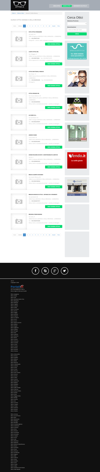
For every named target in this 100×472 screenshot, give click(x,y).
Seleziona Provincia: (73, 21)
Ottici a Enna (14, 429)
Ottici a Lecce (14, 437)
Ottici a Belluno (14, 359)
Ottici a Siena (14, 459)
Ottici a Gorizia (14, 374)
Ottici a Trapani (14, 404)
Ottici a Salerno (14, 457)
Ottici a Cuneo (14, 369)
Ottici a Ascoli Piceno (15, 415)
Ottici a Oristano (14, 447)
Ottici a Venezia (14, 407)
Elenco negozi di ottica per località (19, 291)
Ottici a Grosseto (15, 434)
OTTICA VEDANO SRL (34, 93)
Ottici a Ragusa (14, 454)
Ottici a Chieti (14, 307)
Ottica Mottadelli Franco (36, 71)
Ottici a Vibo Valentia (15, 469)
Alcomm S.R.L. (32, 115)
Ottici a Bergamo (15, 301)
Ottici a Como (14, 367)
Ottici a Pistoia (14, 392)
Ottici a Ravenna (14, 336)
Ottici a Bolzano (14, 302)
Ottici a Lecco (14, 319)
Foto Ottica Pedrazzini (35, 32)
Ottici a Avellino (14, 357)
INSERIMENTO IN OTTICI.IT (80, 6)
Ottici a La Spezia (15, 317)
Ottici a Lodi (13, 439)
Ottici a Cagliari (14, 304)
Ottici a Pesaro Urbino (16, 391)
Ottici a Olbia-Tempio (15, 387)
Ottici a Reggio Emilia (16, 396)
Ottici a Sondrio (14, 461)
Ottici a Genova (14, 314)
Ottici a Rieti (13, 456)
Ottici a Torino (14, 344)
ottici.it (12, 281)
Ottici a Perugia (14, 331)
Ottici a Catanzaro (15, 425)
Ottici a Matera (14, 382)
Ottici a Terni (14, 462)
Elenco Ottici (20, 13)
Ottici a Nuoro (14, 446)
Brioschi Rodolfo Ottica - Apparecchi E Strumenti (43, 194)
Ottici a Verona (14, 409)
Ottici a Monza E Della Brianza (18, 444)
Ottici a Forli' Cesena (15, 372)
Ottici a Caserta (14, 306)
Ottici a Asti (13, 297)
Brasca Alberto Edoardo (36, 174)
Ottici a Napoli (14, 326)
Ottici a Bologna (14, 420)
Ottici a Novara (14, 386)
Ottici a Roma (14, 337)
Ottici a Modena (14, 384)
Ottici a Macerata (15, 381)
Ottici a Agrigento (15, 294)
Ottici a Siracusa (14, 341)
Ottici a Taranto (14, 342)
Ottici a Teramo (14, 402)
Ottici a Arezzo (14, 355)
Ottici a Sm (13, 401)
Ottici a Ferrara (14, 371)
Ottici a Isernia (14, 376)
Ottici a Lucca (14, 321)
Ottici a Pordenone (15, 452)
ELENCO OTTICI (67, 6)
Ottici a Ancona (14, 414)
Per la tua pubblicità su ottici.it (18, 289)
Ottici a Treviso (14, 346)
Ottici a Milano (14, 324)
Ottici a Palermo (14, 389)
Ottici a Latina (14, 377)
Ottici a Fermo (14, 311)
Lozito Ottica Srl (34, 51)
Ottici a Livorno (14, 379)
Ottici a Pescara (14, 451)
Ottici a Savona (14, 399)
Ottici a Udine (14, 466)
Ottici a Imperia (14, 316)
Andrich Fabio (33, 135)
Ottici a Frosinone (15, 432)
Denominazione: (71, 27)
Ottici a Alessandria (15, 354)
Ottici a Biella (14, 361)
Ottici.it (14, 13)
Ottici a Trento (14, 464)
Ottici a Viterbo (14, 411)
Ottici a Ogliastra (15, 327)
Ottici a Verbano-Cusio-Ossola (18, 467)
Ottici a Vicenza (14, 351)
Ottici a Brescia (14, 362)
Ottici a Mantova (14, 441)
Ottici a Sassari (14, 339)
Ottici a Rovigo (14, 397)
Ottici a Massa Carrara (16, 322)
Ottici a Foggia (14, 312)
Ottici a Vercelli (14, 349)
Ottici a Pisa (13, 332)
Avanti (53, 26)
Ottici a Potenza (14, 334)
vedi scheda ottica (53, 44)
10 (49, 26)
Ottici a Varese (14, 347)
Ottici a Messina (14, 442)
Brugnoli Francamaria (35, 214)
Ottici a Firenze (14, 431)
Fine (58, 26)
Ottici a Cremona (15, 309)
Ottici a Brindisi (14, 422)
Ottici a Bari (13, 417)
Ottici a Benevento (15, 419)
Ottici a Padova (14, 329)
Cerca (77, 34)
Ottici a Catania (14, 366)
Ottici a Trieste (14, 406)
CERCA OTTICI (56, 6)
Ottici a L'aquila (14, 436)
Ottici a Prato (14, 394)
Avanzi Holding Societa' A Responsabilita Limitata (43, 155)
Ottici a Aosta (14, 296)
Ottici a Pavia (14, 449)
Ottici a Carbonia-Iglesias (16, 424)
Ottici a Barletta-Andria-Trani (17, 299)
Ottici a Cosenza (14, 427)
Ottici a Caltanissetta (15, 364)
